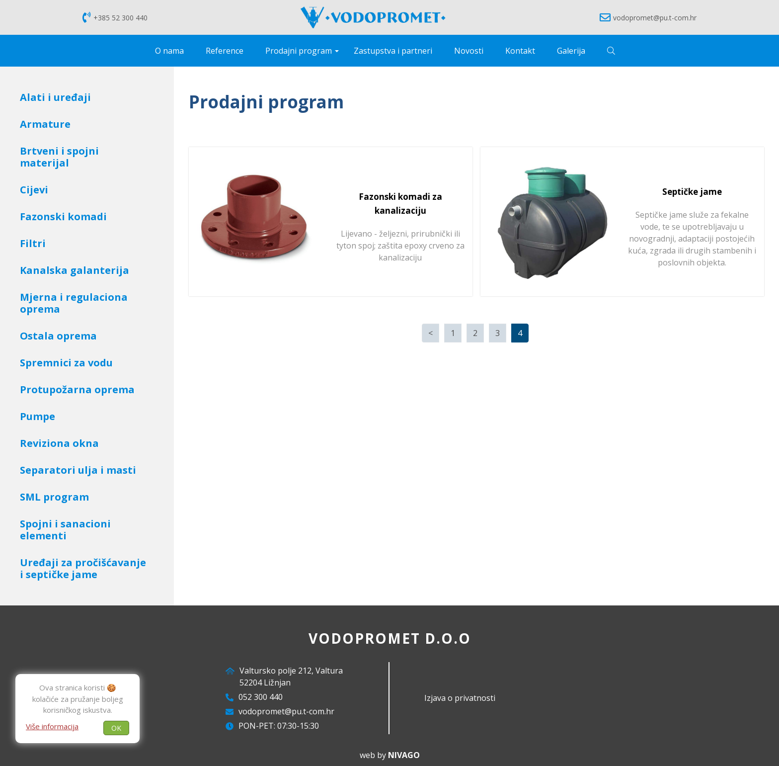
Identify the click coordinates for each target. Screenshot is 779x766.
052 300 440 (260, 696)
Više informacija (52, 726)
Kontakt (520, 50)
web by (390, 755)
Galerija (571, 50)
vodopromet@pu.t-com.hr (648, 17)
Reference (224, 50)
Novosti (468, 50)
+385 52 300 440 (115, 17)
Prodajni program (298, 50)
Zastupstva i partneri (393, 50)
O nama (169, 50)
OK (116, 727)
